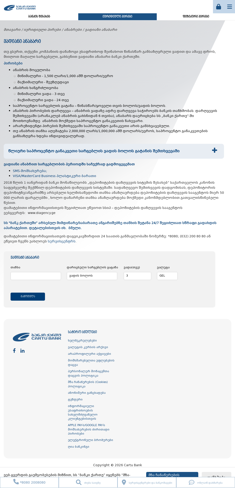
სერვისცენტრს (62, 241)
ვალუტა (163, 268)
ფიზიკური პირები (196, 16)
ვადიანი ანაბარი (101, 29)
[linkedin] (22, 351)
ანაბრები (73, 29)
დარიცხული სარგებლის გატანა (92, 268)
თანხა (15, 268)
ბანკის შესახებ (39, 16)
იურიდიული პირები (117, 16)
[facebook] (14, 351)
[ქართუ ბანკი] (20, 11)
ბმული (74, 228)
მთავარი (12, 29)
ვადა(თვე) (132, 268)
